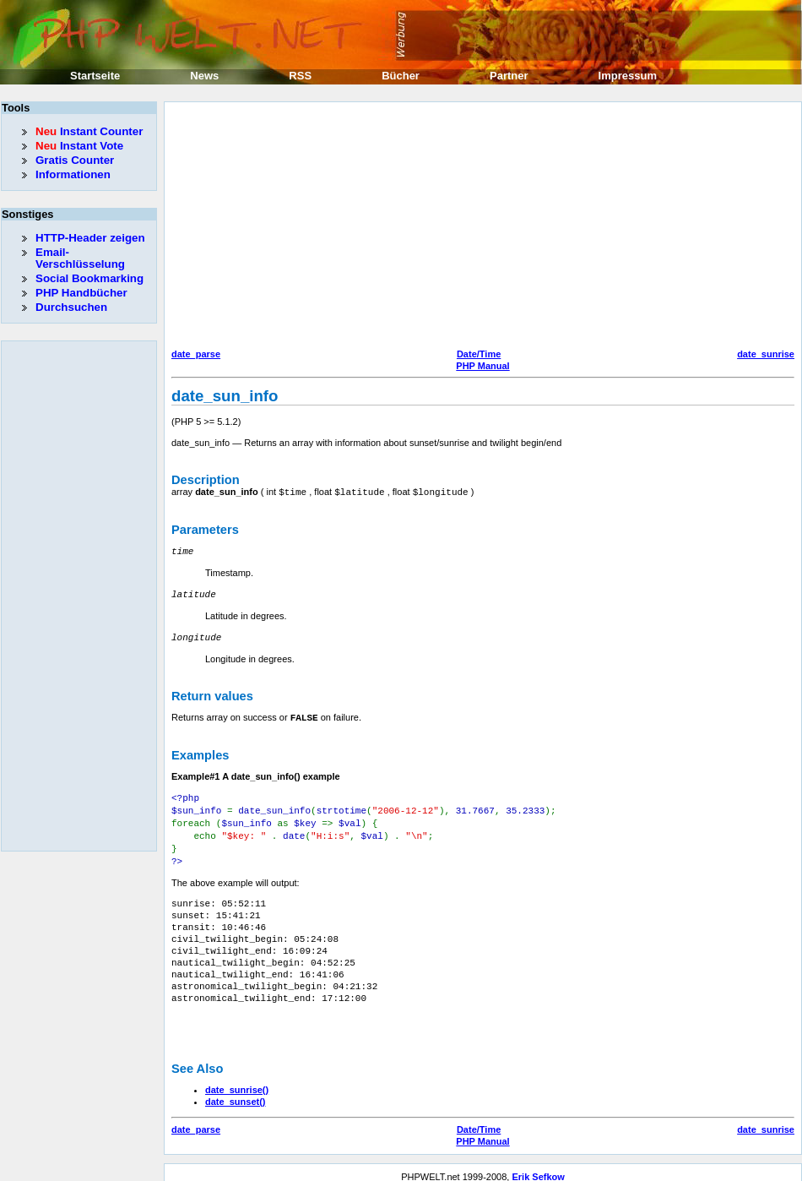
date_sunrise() (236, 1080)
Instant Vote (79, 145)
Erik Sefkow (538, 1167)
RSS (300, 75)
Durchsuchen (71, 307)
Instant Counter (89, 131)
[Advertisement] (468, 227)
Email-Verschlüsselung (80, 258)
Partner (509, 75)
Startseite (95, 75)
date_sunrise (765, 354)
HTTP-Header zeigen (90, 237)
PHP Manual (482, 366)
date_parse (195, 354)
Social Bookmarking (89, 278)
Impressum (628, 75)
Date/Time (479, 354)
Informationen (73, 174)
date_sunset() (235, 1092)
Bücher (401, 75)
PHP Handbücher (81, 292)
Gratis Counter (74, 160)
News (204, 75)
